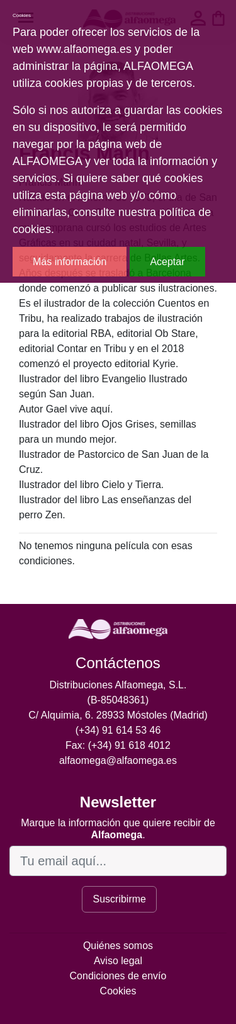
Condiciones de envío (118, 975)
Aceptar (167, 261)
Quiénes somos (118, 945)
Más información (69, 261)
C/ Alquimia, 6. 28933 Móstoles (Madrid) (118, 715)
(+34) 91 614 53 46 (118, 730)
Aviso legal (118, 960)
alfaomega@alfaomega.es (118, 760)
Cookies (118, 991)
